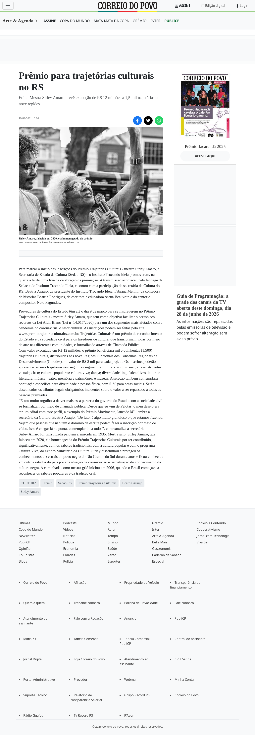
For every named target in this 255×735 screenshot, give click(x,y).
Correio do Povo (35, 582)
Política (68, 542)
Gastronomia (162, 548)
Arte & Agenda (17, 20)
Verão (112, 555)
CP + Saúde (183, 659)
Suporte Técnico (35, 695)
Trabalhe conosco (87, 603)
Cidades (69, 555)
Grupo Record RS (136, 695)
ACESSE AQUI (205, 156)
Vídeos (68, 529)
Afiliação (80, 582)
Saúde (112, 548)
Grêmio (157, 523)
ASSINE (49, 20)
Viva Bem (203, 542)
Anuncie (130, 618)
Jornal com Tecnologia (213, 536)
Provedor (80, 679)
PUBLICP (171, 20)
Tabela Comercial (86, 639)
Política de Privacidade (141, 603)
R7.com (129, 715)
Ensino (113, 542)
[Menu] (8, 6)
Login (244, 5)
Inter (156, 529)
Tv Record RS (83, 715)
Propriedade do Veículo (141, 582)
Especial (158, 561)
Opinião (24, 548)
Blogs (23, 561)
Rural (111, 529)
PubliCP (24, 542)
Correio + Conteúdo (211, 523)
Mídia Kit (29, 639)
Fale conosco (184, 603)
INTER (155, 20)
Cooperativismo (208, 529)
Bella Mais (159, 542)
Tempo (113, 536)
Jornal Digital (32, 659)
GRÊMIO (139, 20)
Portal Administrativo (39, 679)
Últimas (24, 523)
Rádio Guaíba (33, 715)
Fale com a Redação (88, 618)
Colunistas (26, 555)
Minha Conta (184, 679)
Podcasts (69, 523)
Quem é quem (34, 603)
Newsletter (27, 536)
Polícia (68, 561)
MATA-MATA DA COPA (111, 20)
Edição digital (215, 5)
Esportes (114, 561)
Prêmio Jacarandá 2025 (205, 146)
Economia (70, 548)
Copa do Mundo (31, 529)
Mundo (113, 523)
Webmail (130, 679)
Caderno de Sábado (166, 555)
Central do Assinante (190, 639)
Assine (184, 5)
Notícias (69, 536)
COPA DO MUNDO (75, 20)
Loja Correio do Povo (89, 659)
